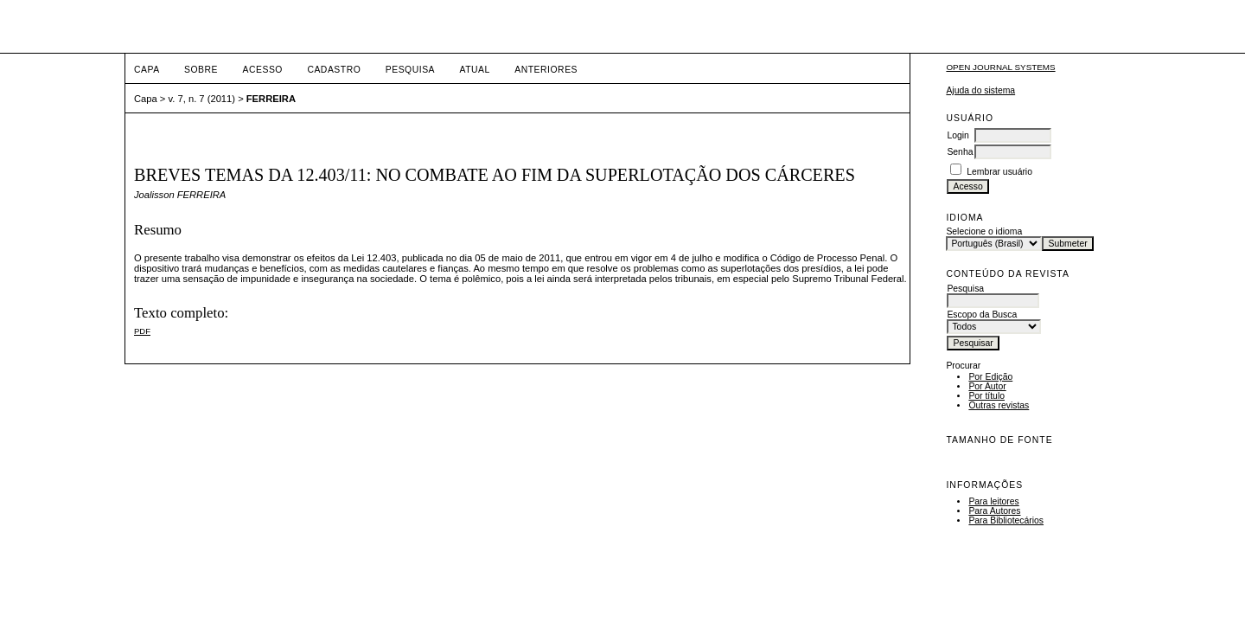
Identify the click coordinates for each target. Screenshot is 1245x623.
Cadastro (334, 69)
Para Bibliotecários (1006, 520)
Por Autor (987, 386)
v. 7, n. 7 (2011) (202, 98)
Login (957, 135)
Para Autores (994, 511)
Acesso (263, 69)
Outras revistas (998, 405)
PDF (142, 331)
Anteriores (546, 69)
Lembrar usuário (999, 172)
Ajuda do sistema (980, 90)
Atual (475, 69)
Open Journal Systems (1000, 67)
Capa (147, 69)
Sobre (201, 69)
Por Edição (990, 377)
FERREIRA (271, 98)
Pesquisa (410, 69)
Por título (986, 396)
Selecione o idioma (984, 231)
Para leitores (993, 501)
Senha (960, 152)
